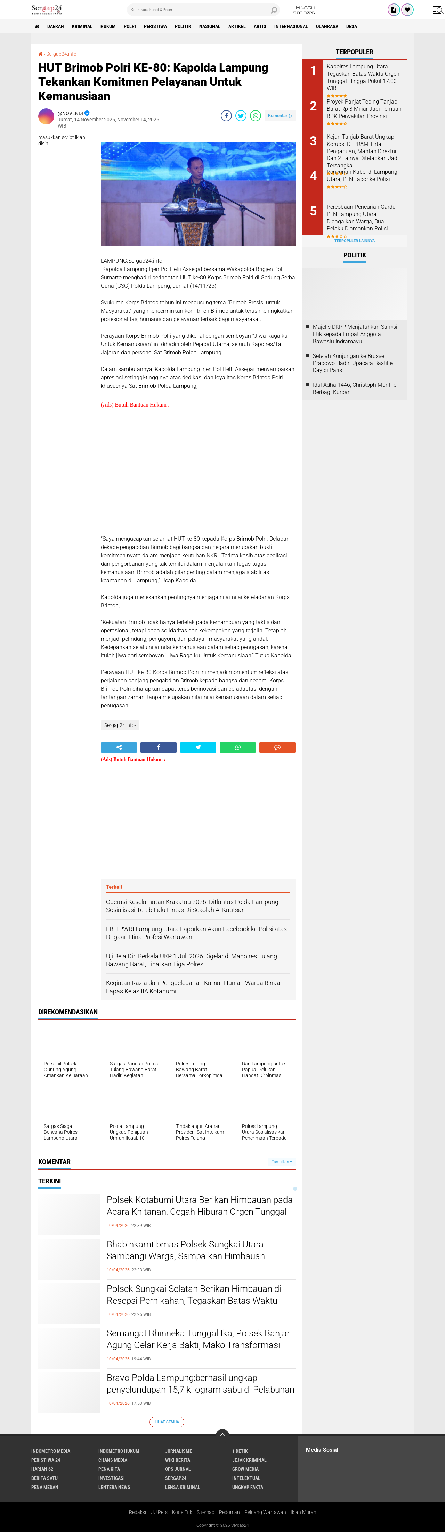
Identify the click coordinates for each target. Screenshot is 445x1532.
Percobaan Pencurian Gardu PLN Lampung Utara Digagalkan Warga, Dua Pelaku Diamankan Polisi (361, 218)
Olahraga (327, 26)
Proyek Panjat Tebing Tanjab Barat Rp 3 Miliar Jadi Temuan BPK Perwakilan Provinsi (364, 109)
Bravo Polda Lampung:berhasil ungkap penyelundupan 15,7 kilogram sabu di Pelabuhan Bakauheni (200, 1390)
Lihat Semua (167, 1422)
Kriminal (82, 26)
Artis (260, 26)
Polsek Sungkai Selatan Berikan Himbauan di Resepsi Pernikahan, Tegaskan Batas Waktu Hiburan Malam (194, 1301)
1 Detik (240, 1451)
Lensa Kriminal (182, 1487)
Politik (183, 26)
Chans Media (112, 1460)
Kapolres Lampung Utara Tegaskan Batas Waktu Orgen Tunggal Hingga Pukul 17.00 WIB (363, 77)
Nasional (209, 26)
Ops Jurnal (178, 1469)
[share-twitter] (240, 115)
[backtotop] (222, 1436)
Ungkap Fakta (247, 1487)
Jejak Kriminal (249, 1460)
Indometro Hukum (118, 1451)
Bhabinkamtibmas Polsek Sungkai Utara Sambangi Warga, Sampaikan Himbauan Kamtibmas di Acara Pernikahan (186, 1256)
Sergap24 (175, 1478)
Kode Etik (182, 1512)
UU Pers (159, 1512)
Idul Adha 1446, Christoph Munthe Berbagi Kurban (354, 388)
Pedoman (229, 1512)
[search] (203, 9)
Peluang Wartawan (265, 1512)
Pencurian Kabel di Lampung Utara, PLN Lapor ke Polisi (362, 175)
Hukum (108, 26)
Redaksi (137, 1512)
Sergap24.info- (62, 54)
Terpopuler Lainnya (354, 241)
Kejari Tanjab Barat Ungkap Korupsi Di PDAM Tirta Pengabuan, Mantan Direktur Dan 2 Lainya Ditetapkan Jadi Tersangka (363, 151)
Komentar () (280, 115)
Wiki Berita (177, 1460)
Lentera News (114, 1487)
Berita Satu (44, 1478)
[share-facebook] (226, 115)
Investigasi (111, 1478)
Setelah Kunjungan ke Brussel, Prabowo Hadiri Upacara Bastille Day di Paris (353, 363)
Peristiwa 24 (45, 1460)
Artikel (237, 26)
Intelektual (246, 1478)
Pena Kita (109, 1469)
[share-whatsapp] (255, 115)
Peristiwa (155, 26)
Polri (130, 26)
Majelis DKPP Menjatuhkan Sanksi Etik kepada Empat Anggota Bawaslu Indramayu (355, 334)
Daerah (55, 26)
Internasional (291, 26)
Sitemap (206, 1512)
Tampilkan (282, 1162)
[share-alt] (119, 747)
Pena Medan (44, 1487)
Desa (351, 26)
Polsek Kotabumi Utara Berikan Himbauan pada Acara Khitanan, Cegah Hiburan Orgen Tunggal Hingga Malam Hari (200, 1212)
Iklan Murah (303, 1512)
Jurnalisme (178, 1451)
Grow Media (245, 1469)
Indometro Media (50, 1451)
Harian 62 (42, 1469)
